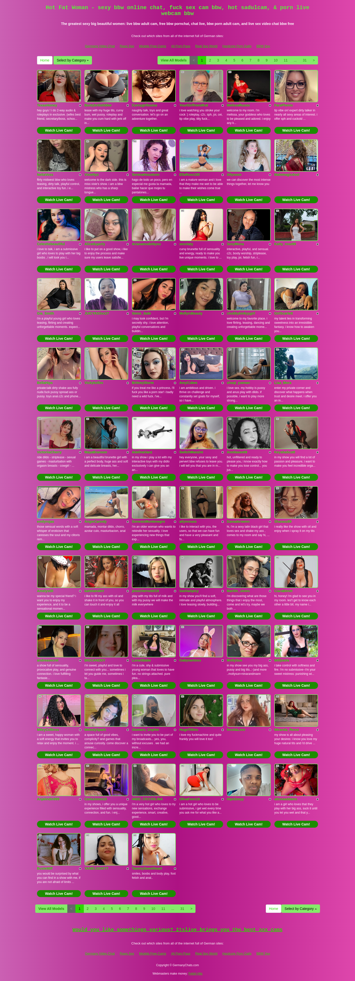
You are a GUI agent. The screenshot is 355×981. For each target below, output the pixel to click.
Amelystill (45, 591)
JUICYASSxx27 (97, 313)
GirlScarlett (283, 313)
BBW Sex (263, 46)
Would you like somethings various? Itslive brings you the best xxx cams (177, 930)
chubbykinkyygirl (241, 313)
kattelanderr (94, 591)
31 (305, 60)
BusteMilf (45, 868)
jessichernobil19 (145, 591)
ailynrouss (188, 521)
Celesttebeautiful (51, 244)
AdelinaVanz (142, 452)
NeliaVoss (45, 175)
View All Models (174, 60)
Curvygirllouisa (144, 105)
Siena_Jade (141, 313)
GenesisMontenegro (148, 521)
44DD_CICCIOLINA (147, 799)
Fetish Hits (196, 973)
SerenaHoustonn (146, 175)
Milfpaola (281, 660)
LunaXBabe (141, 660)
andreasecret (47, 660)
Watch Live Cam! (59, 130)
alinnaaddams (285, 799)
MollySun (234, 660)
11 (286, 60)
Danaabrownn (238, 521)
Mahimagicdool (287, 175)
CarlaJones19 (96, 799)
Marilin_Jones (238, 591)
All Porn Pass (180, 46)
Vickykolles (94, 383)
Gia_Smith (45, 313)
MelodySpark (95, 730)
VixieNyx (92, 175)
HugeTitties (188, 730)
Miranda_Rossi (286, 730)
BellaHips (45, 383)
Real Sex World (206, 46)
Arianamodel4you (146, 244)
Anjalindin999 (48, 799)
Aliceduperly (95, 244)
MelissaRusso (238, 105)
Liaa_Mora (282, 383)
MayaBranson (96, 452)
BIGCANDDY (95, 660)
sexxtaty (186, 244)
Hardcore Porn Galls (236, 46)
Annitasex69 (237, 452)
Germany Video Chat (100, 46)
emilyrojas (45, 521)
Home (44, 60)
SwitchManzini (191, 452)
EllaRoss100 (189, 175)
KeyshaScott (284, 452)
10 (276, 60)
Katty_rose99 (285, 244)
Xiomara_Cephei (145, 730)
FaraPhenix (283, 105)
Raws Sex (127, 46)
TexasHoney (47, 105)
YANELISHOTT (97, 868)
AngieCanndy (96, 521)
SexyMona (235, 244)
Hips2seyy (235, 799)
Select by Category (73, 60)
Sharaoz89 (283, 521)
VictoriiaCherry (49, 452)
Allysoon (234, 175)
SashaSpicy (189, 591)
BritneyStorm (143, 383)
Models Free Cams (152, 46)
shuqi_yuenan (238, 383)
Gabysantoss (190, 660)
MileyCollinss (48, 730)
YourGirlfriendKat (193, 105)
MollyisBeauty (191, 313)
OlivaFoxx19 (189, 799)
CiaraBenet (283, 591)
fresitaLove (236, 730)
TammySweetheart (147, 868)
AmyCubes (188, 383)
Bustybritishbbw (98, 105)
